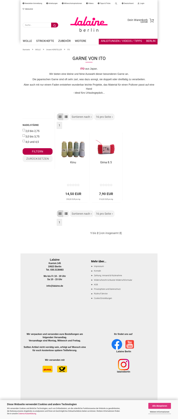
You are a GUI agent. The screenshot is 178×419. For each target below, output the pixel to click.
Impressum (99, 266)
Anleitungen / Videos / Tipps (121, 41)
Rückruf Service (101, 293)
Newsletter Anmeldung (32, 3)
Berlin (150, 41)
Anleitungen (52, 3)
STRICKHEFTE (45, 41)
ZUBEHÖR (64, 41)
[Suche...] (54, 25)
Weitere (80, 41)
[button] (60, 117)
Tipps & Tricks (104, 3)
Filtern (37, 151)
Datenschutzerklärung (27, 413)
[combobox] (82, 117)
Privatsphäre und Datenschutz (107, 289)
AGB (96, 284)
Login (141, 3)
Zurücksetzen (37, 158)
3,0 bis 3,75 (31, 136)
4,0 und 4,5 (31, 142)
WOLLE (27, 41)
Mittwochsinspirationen (72, 3)
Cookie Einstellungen (103, 298)
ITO (82, 68)
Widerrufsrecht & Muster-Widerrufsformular (113, 280)
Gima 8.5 (106, 162)
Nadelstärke (31, 125)
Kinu (73, 162)
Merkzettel (28, 9)
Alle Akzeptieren (159, 406)
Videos (90, 3)
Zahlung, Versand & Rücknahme (108, 275)
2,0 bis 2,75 (31, 131)
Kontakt (97, 271)
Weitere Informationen (159, 412)
